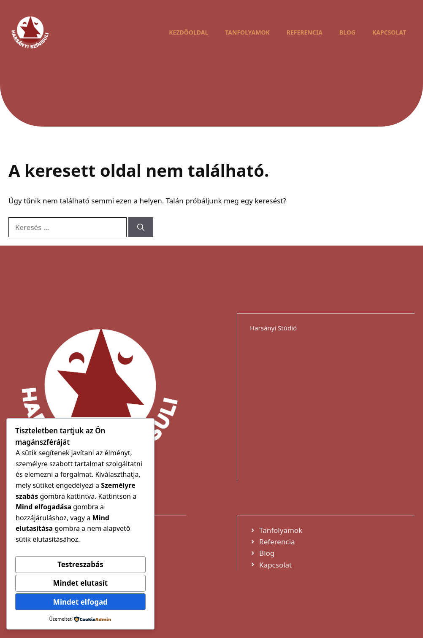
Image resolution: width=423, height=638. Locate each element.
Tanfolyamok (247, 32)
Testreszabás (80, 564)
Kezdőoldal (188, 32)
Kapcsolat (389, 32)
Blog (347, 32)
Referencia (305, 32)
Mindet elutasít (80, 583)
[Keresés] (140, 227)
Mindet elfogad (80, 602)
